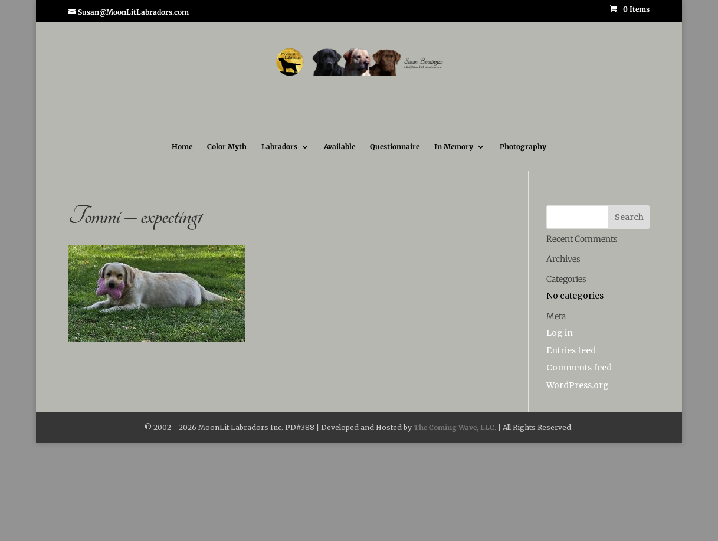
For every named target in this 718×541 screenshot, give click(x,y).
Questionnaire (394, 147)
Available (339, 147)
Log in (559, 332)
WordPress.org (577, 385)
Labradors (279, 147)
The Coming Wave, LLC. (455, 427)
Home (182, 147)
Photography (523, 147)
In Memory (453, 147)
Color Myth (227, 147)
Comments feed (579, 367)
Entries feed (571, 350)
